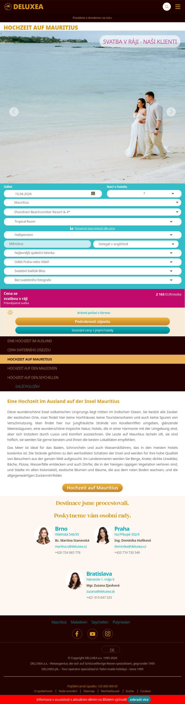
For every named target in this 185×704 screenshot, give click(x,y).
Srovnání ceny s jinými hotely (92, 330)
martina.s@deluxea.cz (71, 547)
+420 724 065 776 (67, 553)
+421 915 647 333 (99, 598)
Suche (130, 692)
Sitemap (88, 692)
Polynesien (121, 623)
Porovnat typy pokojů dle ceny (95, 228)
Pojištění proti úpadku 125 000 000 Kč (93, 687)
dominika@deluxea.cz (130, 547)
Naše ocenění (68, 692)
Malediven (79, 623)
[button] (92, 202)
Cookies (145, 692)
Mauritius (59, 623)
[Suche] (167, 7)
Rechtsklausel (110, 692)
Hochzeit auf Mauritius (92, 489)
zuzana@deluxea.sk (100, 592)
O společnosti (43, 692)
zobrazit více (139, 699)
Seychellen (99, 623)
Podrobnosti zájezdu (92, 321)
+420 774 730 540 (127, 553)
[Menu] (176, 6)
